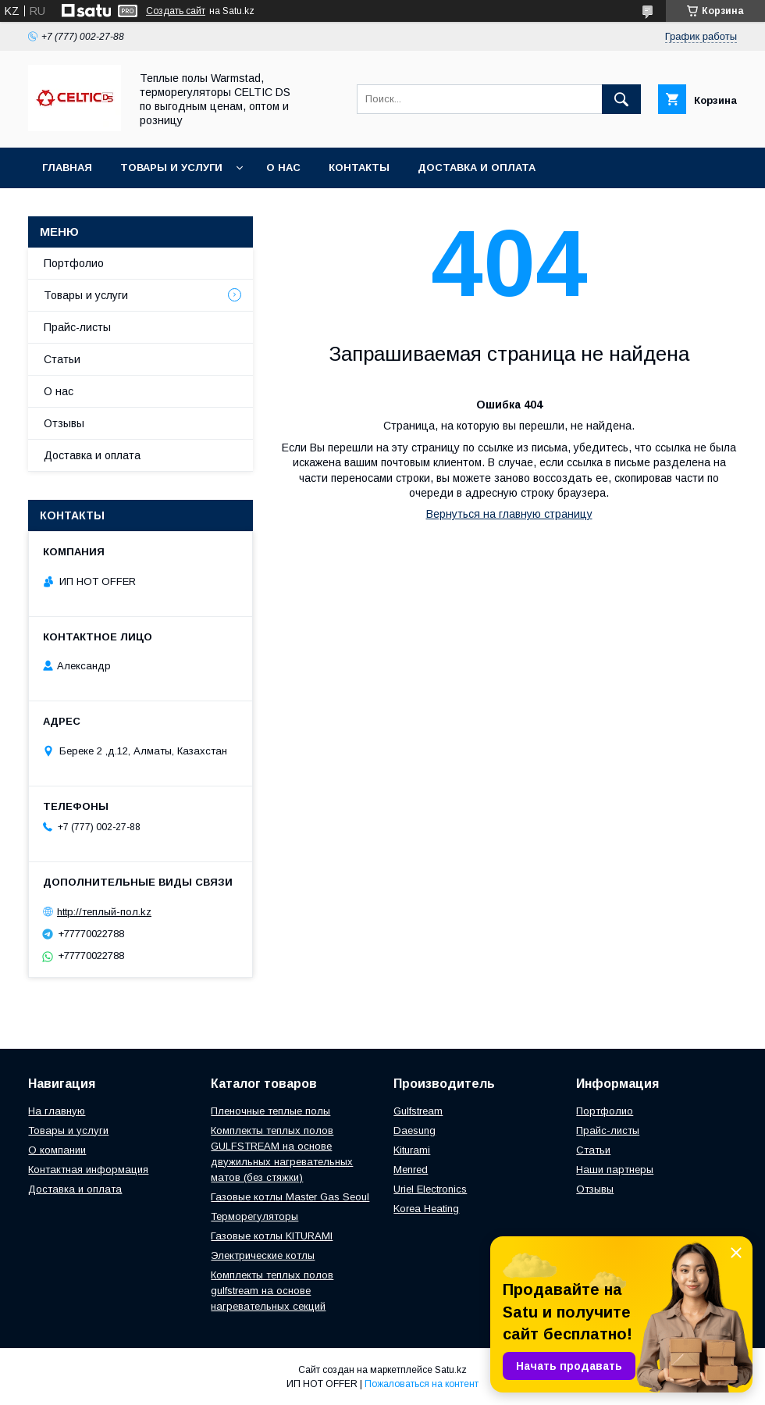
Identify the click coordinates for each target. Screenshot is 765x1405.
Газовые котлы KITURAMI (272, 1236)
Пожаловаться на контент (422, 1383)
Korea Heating (426, 1208)
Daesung (414, 1130)
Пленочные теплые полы (270, 1111)
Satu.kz (451, 1369)
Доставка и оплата (477, 167)
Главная (67, 167)
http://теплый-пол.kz (104, 912)
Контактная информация (88, 1169)
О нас (283, 167)
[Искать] (621, 99)
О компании (57, 1150)
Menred (410, 1169)
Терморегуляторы (254, 1216)
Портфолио (74, 263)
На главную (56, 1111)
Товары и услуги (171, 167)
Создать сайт (175, 10)
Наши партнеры (614, 1169)
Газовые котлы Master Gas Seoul (290, 1197)
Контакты (359, 167)
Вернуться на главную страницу (509, 514)
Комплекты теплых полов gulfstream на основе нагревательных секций (272, 1290)
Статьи (62, 359)
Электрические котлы (263, 1255)
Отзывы (64, 423)
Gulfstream (418, 1111)
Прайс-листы (77, 327)
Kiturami (411, 1150)
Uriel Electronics (430, 1189)
